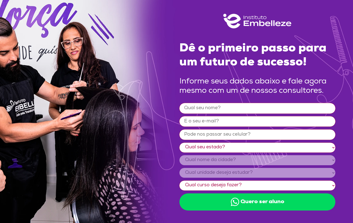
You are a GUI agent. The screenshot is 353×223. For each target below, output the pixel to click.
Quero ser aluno (257, 202)
